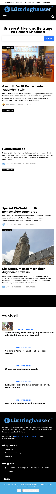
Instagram (24, 468)
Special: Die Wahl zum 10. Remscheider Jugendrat (20, 210)
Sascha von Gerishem (14, 104)
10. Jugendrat (8, 47)
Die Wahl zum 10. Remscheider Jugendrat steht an (23, 270)
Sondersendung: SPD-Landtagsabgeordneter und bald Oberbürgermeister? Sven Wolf (29, 333)
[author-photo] (3, 104)
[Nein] (53, 488)
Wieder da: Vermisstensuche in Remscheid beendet (25, 352)
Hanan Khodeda (13, 149)
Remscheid (7, 230)
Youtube (10, 471)
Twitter (47, 468)
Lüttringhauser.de (13, 164)
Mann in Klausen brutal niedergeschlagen (25, 403)
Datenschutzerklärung (30, 490)
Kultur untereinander (23, 329)
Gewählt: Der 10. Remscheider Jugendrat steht (23, 87)
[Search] (49, 38)
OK (19, 490)
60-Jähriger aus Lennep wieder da (21, 369)
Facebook (11, 468)
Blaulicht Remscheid (23, 347)
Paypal (36, 468)
